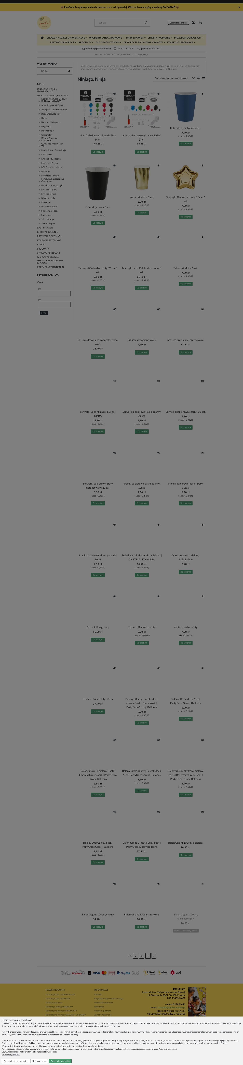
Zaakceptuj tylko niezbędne (16, 1061)
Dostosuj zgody (39, 1061)
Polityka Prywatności (11, 1054)
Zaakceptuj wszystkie (60, 1061)
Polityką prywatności (167, 1049)
